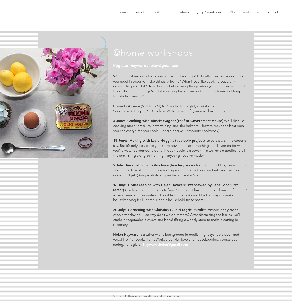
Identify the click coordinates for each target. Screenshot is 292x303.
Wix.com (174, 296)
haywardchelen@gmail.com (156, 65)
